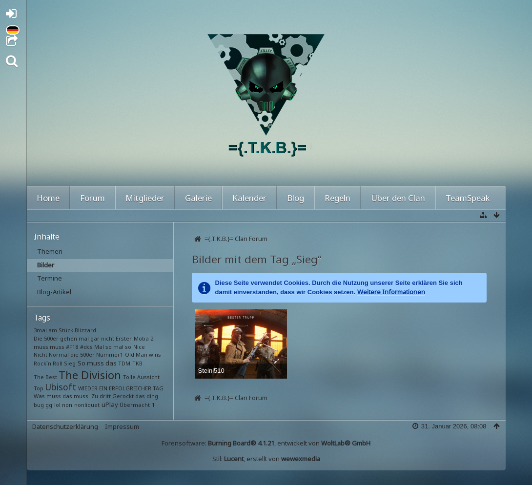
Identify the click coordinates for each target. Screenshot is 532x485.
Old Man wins (143, 354)
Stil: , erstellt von (266, 458)
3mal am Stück (53, 330)
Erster (124, 338)
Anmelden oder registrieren (14, 15)
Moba (141, 338)
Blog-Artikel (54, 291)
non (67, 404)
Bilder (45, 265)
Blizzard (85, 330)
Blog (295, 197)
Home (48, 197)
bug (39, 404)
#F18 (72, 346)
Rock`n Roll (48, 363)
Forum (92, 197)
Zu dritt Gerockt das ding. (125, 396)
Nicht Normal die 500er (64, 354)
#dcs (86, 346)
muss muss (49, 346)
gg (48, 404)
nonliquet (87, 404)
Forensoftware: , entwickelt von (266, 443)
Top (38, 388)
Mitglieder (144, 197)
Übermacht (135, 404)
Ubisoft (60, 387)
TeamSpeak (468, 197)
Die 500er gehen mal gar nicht (74, 338)
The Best (45, 377)
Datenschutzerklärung (65, 426)
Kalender (249, 197)
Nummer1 (109, 354)
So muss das (97, 363)
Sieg (70, 363)
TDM (124, 363)
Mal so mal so (112, 346)
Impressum (122, 426)
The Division (90, 374)
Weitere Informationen (391, 291)
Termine (49, 278)
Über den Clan (398, 197)
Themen (49, 251)
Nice (139, 346)
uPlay (110, 404)
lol (57, 404)
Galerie (198, 197)
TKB (137, 363)
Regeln (337, 197)
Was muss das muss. (62, 396)
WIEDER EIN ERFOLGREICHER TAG (121, 388)
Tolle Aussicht (141, 377)
